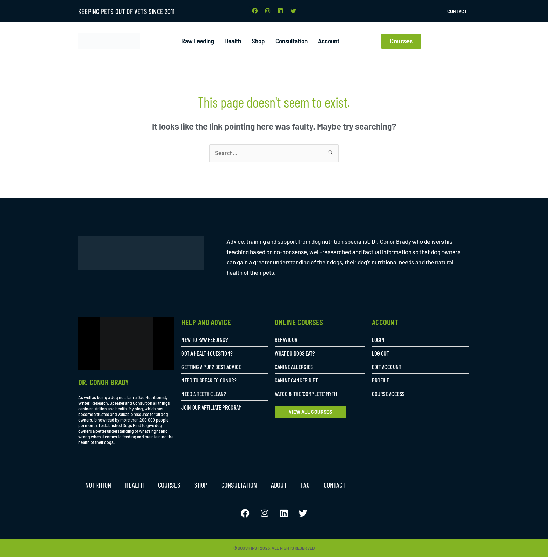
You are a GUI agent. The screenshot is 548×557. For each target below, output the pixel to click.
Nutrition (98, 485)
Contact (457, 11)
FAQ (305, 485)
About (279, 485)
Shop (258, 41)
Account (328, 41)
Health (232, 41)
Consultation (291, 41)
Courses (169, 485)
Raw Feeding (197, 41)
